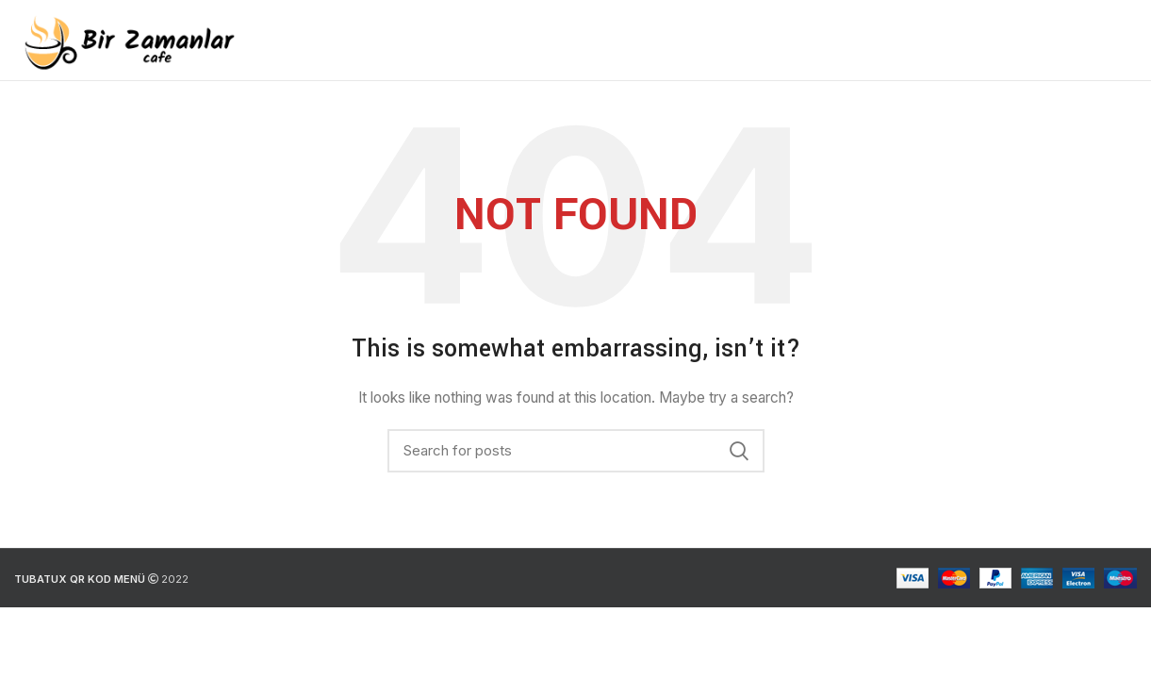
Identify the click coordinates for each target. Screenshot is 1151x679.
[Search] (576, 450)
